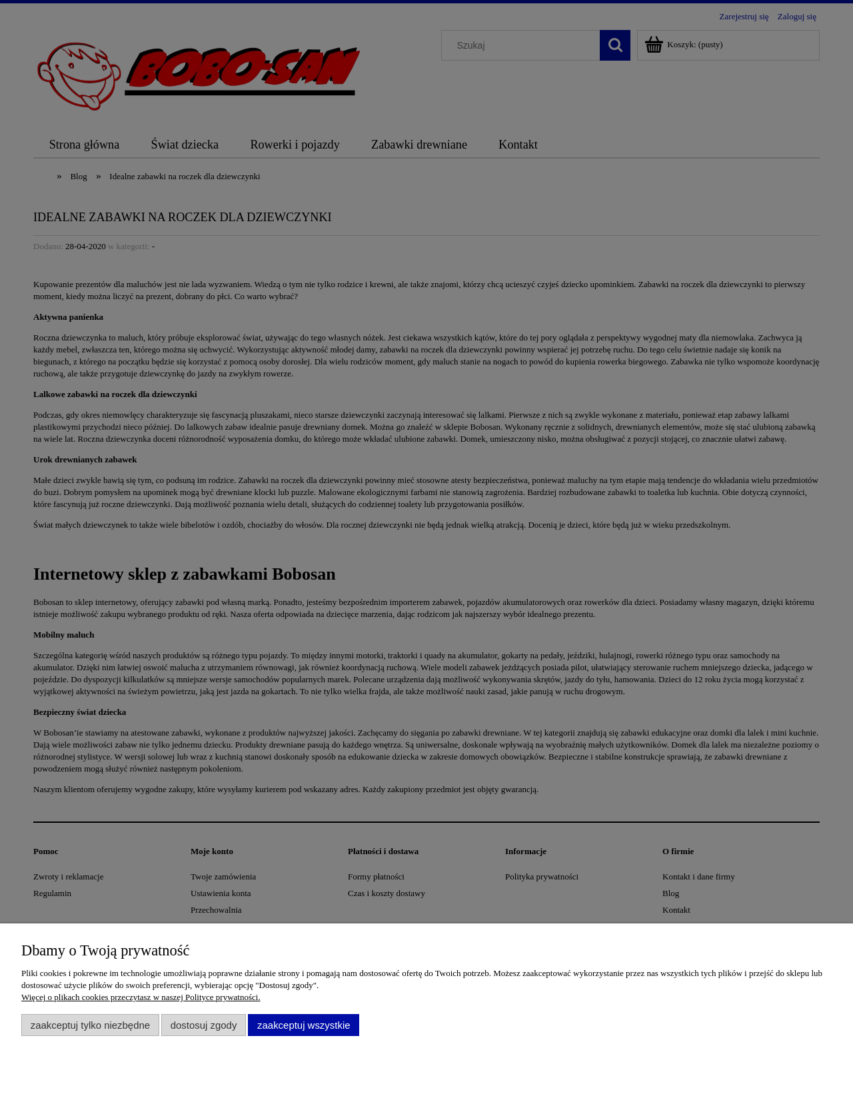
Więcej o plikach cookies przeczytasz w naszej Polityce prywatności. (141, 997)
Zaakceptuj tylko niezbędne (90, 1025)
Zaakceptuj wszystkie (303, 1025)
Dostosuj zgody (204, 1025)
